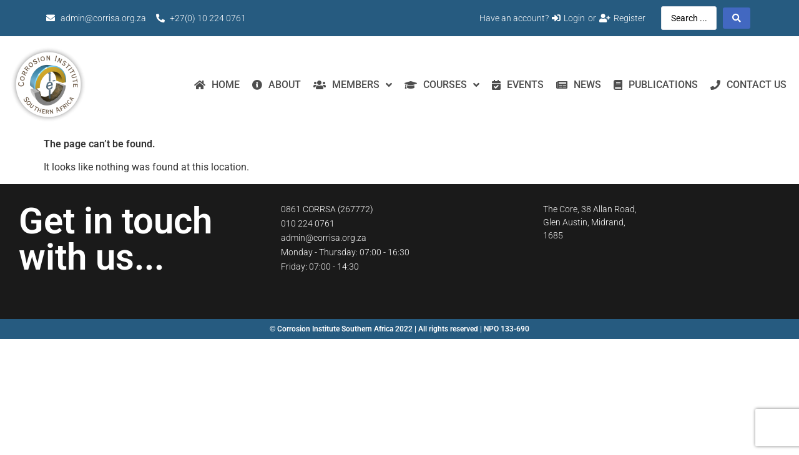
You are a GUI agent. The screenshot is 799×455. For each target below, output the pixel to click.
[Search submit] (736, 18)
